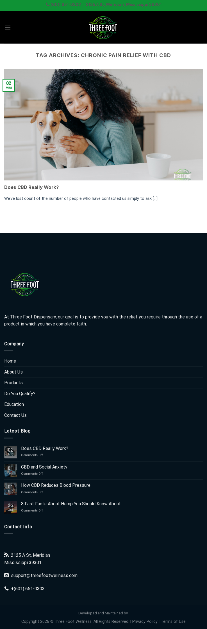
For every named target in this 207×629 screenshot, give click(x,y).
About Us (13, 372)
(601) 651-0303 (29, 588)
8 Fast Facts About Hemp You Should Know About (71, 503)
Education (14, 404)
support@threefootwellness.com (44, 575)
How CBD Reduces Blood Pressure (55, 485)
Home (10, 361)
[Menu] (7, 27)
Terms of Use (173, 621)
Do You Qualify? (19, 393)
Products (13, 382)
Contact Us (15, 415)
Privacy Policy (145, 621)
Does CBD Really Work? (31, 187)
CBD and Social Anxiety (44, 467)
